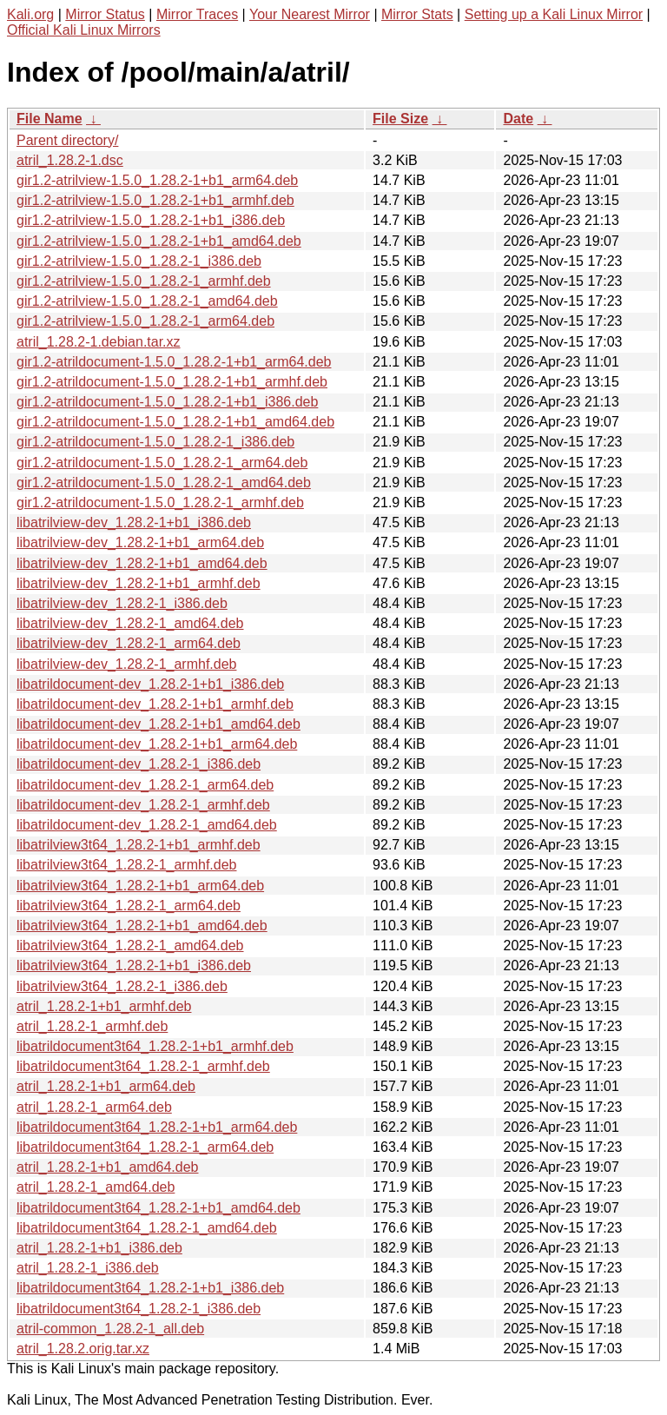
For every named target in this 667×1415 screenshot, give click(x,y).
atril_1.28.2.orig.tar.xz (83, 1348)
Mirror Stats (417, 14)
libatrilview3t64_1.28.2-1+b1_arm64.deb (140, 885)
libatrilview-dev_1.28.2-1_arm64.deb (129, 643)
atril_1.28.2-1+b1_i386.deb (99, 1247)
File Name (50, 118)
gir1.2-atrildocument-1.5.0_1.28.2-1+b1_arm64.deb (174, 361)
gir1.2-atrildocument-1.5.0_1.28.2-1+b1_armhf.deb (172, 381)
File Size (400, 118)
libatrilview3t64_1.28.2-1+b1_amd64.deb (142, 925)
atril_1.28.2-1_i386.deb (88, 1267)
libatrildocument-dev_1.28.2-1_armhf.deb (143, 804)
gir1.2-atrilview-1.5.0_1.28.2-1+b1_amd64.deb (159, 241)
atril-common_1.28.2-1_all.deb (110, 1328)
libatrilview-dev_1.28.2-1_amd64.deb (130, 623)
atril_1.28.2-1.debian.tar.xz (99, 341)
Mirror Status (105, 14)
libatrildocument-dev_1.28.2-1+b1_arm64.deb (157, 744)
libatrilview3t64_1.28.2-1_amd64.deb (130, 945)
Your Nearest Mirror (309, 14)
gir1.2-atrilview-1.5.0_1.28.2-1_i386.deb (139, 261)
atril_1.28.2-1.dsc (70, 160)
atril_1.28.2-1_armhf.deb (92, 1026)
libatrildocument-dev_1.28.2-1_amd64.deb (147, 824)
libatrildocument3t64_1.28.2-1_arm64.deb (145, 1147)
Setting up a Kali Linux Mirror (554, 14)
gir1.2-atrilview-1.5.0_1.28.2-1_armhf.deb (144, 281)
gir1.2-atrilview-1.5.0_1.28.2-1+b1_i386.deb (151, 220)
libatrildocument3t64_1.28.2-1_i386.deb (139, 1308)
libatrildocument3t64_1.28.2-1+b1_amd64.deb (158, 1207)
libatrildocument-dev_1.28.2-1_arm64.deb (145, 784)
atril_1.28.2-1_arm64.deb (94, 1107)
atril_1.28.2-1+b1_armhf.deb (104, 1006)
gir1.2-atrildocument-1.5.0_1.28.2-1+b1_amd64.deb (175, 421)
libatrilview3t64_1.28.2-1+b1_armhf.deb (139, 844)
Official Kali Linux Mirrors (84, 30)
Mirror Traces (197, 14)
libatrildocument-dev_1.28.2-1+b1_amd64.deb (158, 724)
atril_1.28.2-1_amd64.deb (96, 1187)
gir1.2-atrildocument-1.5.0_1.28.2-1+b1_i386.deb (167, 401)
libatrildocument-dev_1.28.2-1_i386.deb (139, 764)
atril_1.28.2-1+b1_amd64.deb (108, 1167)
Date (518, 118)
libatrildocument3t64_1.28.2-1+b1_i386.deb (150, 1287)
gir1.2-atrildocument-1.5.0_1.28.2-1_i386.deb (155, 441)
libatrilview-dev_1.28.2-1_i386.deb (122, 603)
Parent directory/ (67, 140)
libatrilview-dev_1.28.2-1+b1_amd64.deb (142, 563)
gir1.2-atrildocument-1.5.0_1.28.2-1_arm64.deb (162, 462)
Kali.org (30, 14)
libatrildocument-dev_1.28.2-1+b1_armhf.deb (155, 704)
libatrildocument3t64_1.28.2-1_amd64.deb (147, 1227)
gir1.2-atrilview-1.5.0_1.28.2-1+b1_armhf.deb (155, 200)
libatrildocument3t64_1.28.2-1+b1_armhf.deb (155, 1046)
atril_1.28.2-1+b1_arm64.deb (106, 1086)
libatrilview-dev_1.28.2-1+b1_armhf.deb (139, 583)
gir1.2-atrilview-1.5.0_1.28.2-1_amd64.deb (147, 301)
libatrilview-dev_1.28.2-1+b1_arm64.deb (140, 542)
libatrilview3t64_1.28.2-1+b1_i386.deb (134, 965)
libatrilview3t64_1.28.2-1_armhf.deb (126, 864)
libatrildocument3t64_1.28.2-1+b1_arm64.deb (157, 1127)
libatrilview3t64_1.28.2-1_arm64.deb (129, 905)
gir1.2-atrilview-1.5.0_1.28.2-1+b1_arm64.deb (157, 180)
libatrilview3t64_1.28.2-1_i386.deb (122, 986)
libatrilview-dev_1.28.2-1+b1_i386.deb (134, 522)
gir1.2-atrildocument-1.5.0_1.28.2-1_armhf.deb (160, 502)
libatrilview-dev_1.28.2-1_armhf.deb (126, 664)
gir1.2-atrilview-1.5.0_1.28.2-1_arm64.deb (145, 321)
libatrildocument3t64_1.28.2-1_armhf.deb (143, 1066)
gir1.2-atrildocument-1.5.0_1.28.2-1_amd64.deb (164, 482)
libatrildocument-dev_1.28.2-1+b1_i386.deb (150, 684)
